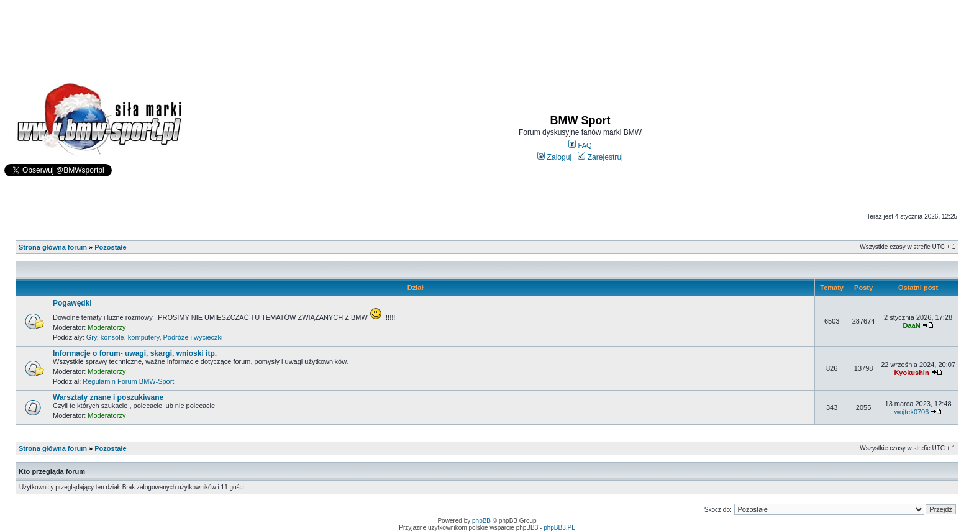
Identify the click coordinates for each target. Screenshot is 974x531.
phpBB (481, 520)
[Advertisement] (487, 35)
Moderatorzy (106, 327)
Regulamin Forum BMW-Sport (128, 381)
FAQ (579, 145)
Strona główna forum (53, 247)
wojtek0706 (911, 411)
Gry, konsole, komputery (123, 337)
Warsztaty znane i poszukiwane (108, 397)
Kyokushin (911, 372)
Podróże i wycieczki (193, 337)
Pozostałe (110, 247)
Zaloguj (554, 157)
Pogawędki (72, 303)
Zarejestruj (600, 157)
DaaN (911, 325)
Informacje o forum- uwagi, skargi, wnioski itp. (135, 353)
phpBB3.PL (559, 527)
